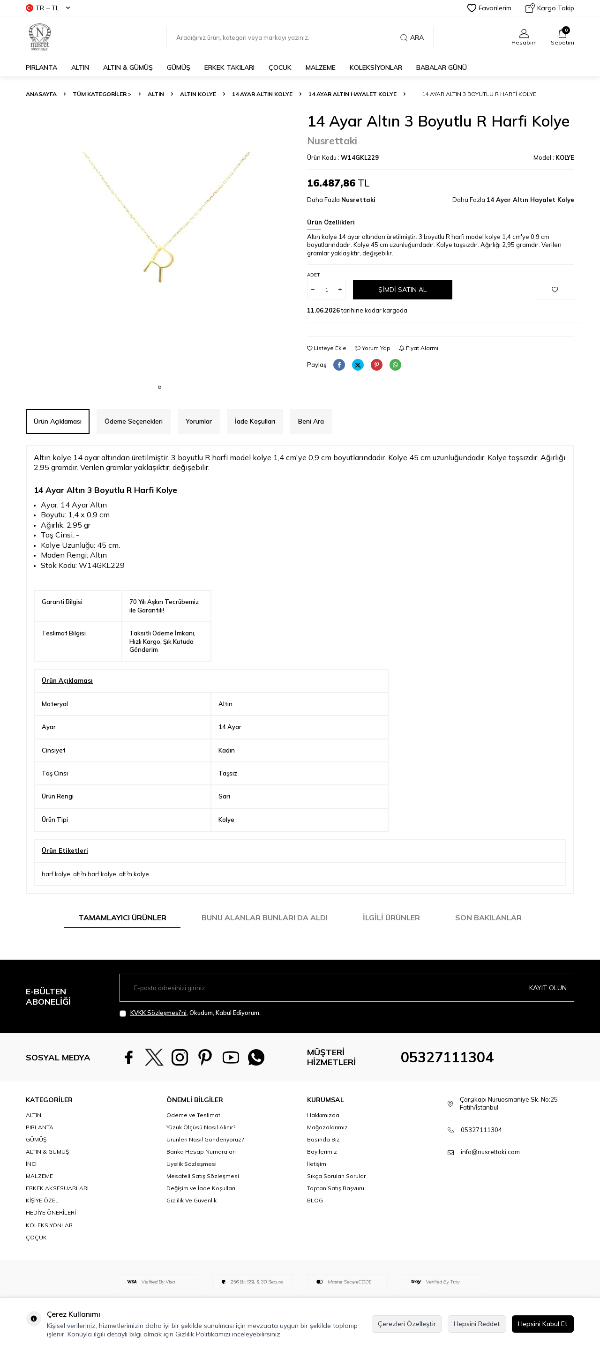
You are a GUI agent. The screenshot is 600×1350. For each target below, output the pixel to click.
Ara (412, 37)
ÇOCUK (280, 67)
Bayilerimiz (322, 1151)
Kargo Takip (549, 8)
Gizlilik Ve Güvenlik (191, 1200)
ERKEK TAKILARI (229, 67)
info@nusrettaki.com (490, 1152)
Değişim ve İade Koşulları (200, 1188)
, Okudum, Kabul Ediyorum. (190, 1013)
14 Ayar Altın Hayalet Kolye (352, 93)
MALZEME (321, 67)
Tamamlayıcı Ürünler (122, 917)
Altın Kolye (198, 93)
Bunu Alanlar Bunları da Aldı (265, 917)
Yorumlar (199, 421)
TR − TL (48, 8)
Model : (553, 157)
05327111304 (447, 1057)
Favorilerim (489, 8)
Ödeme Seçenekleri (134, 421)
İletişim (316, 1163)
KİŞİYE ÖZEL (42, 1200)
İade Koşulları (255, 421)
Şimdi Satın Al (402, 289)
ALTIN (80, 67)
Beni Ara (311, 421)
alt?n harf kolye (94, 874)
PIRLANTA (41, 67)
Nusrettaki (332, 140)
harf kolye (56, 874)
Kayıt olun (548, 988)
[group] (159, 245)
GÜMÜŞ (178, 67)
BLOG (315, 1200)
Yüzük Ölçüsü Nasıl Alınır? (200, 1127)
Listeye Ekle (326, 347)
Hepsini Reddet (477, 1324)
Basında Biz (323, 1139)
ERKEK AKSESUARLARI (57, 1188)
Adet (313, 275)
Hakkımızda (323, 1115)
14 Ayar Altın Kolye (262, 93)
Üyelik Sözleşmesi (191, 1163)
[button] (159, 387)
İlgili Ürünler (391, 917)
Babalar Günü (441, 67)
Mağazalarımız (327, 1127)
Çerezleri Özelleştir (407, 1324)
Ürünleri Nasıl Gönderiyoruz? (205, 1139)
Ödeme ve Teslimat (193, 1115)
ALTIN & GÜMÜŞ (128, 67)
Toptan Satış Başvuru (335, 1188)
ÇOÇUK (36, 1237)
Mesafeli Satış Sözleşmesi (202, 1175)
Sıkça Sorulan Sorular (336, 1175)
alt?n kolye (134, 874)
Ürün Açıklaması (58, 421)
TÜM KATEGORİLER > (102, 93)
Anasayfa (41, 93)
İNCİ (31, 1163)
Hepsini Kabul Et (543, 1324)
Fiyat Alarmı (418, 347)
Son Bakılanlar (488, 917)
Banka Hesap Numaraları (201, 1151)
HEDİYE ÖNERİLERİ (51, 1212)
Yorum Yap (372, 347)
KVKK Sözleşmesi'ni (158, 1012)
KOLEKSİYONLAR (376, 67)
